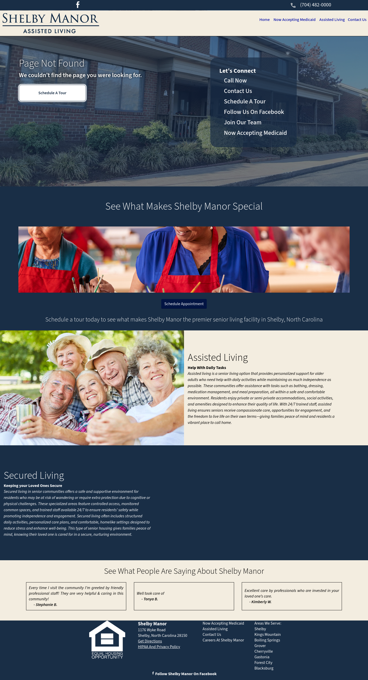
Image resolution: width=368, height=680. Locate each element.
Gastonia (261, 657)
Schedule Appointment (184, 304)
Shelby (260, 629)
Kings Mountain (267, 634)
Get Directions (150, 641)
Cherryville (263, 651)
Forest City (263, 662)
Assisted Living (331, 19)
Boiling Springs (267, 640)
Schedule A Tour (52, 93)
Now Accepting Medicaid (292, 19)
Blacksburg (263, 668)
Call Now (235, 80)
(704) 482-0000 (310, 4)
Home (261, 19)
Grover (260, 646)
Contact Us (356, 19)
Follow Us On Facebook (254, 112)
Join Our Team (242, 122)
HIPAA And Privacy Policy (159, 647)
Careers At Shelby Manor (223, 640)
